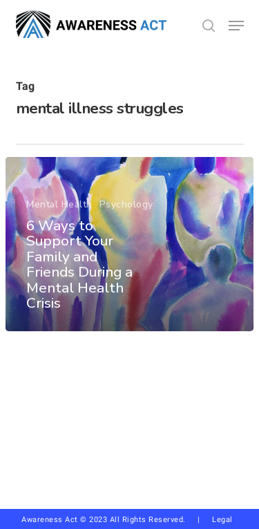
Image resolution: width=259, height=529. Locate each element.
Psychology (126, 204)
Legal (222, 519)
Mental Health (59, 204)
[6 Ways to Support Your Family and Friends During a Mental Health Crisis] (129, 244)
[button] (236, 26)
